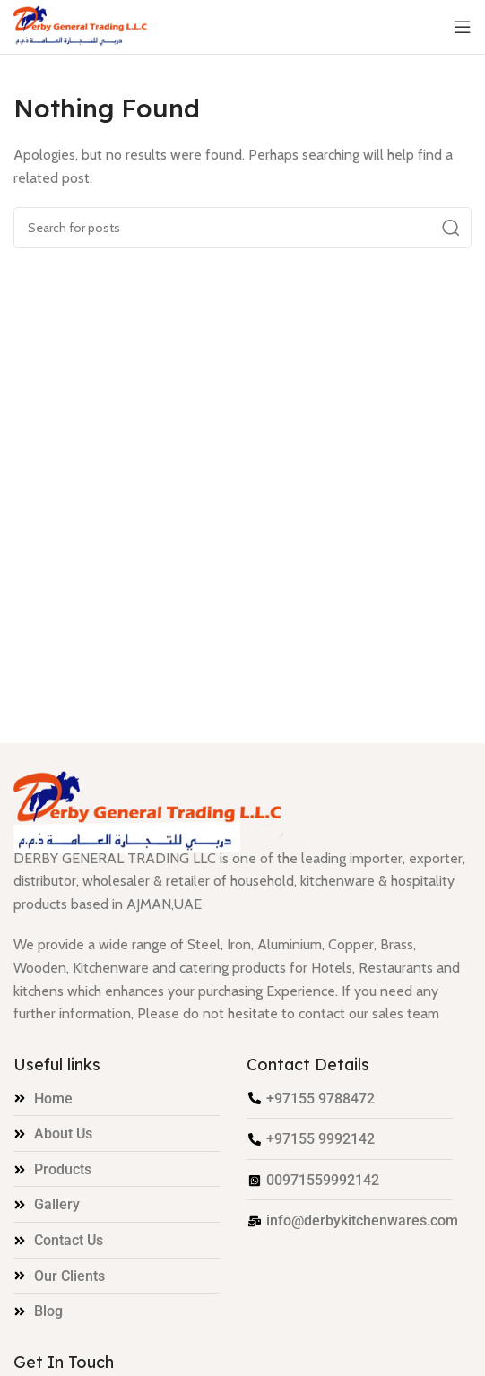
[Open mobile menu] (463, 27)
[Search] (242, 227)
